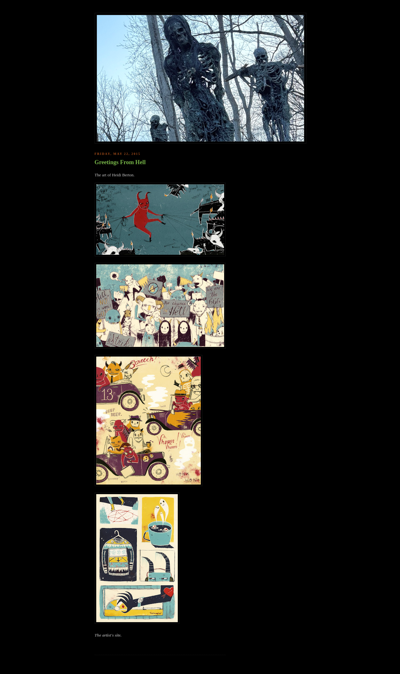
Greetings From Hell (120, 162)
